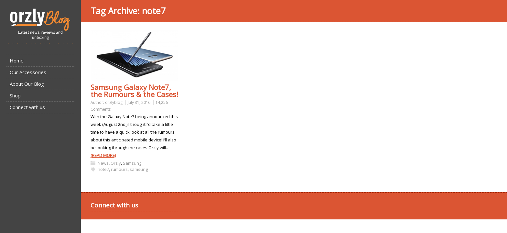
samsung (139, 169)
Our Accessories (28, 72)
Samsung (132, 163)
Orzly (116, 163)
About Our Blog (27, 84)
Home (17, 60)
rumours (119, 169)
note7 (103, 169)
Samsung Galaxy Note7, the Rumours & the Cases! (134, 90)
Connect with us (27, 107)
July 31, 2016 (139, 102)
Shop (15, 95)
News (103, 163)
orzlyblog (114, 102)
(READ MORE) (103, 155)
